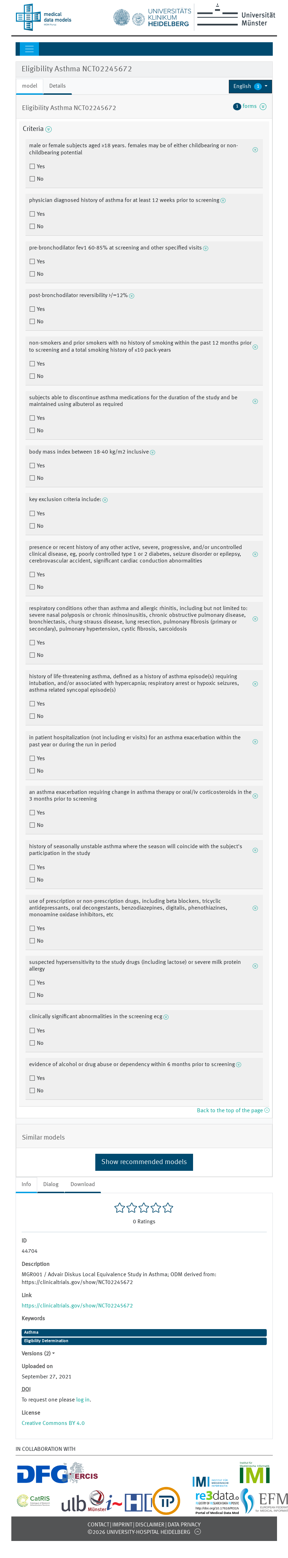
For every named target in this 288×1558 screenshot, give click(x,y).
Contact (98, 1525)
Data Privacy (184, 1525)
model (29, 86)
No (39, 179)
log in (83, 1400)
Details (57, 86)
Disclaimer (149, 1525)
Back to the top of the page (233, 1111)
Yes (40, 167)
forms (249, 106)
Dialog (50, 1184)
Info (26, 1184)
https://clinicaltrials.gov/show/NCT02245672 (77, 1306)
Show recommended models (144, 1162)
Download (82, 1184)
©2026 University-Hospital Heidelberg (138, 1532)
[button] (250, 86)
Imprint (122, 1525)
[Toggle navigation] (29, 49)
